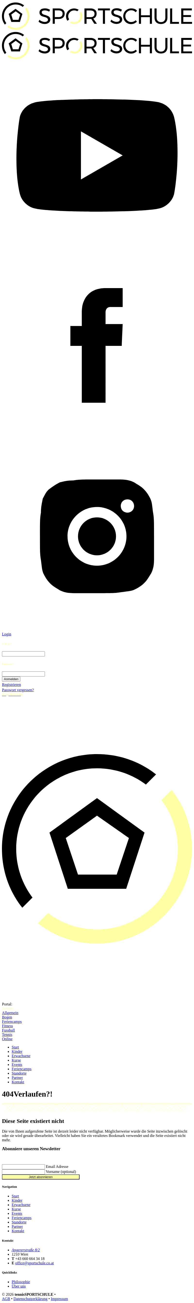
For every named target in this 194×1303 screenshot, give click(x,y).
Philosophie (21, 1282)
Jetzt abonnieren (41, 1177)
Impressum (59, 1299)
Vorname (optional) (61, 1172)
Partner (17, 1078)
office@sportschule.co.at (34, 1263)
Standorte (19, 1073)
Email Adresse (57, 1167)
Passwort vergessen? (18, 690)
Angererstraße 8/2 (26, 1250)
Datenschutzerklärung (30, 1299)
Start (15, 1047)
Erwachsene (21, 1056)
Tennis (7, 1035)
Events (17, 1065)
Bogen (7, 1017)
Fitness (7, 1026)
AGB (6, 1299)
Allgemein (10, 1013)
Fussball (8, 1030)
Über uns (19, 1286)
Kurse (16, 1060)
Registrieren (11, 685)
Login (6, 634)
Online (7, 1039)
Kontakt (18, 1082)
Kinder (17, 1051)
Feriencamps (12, 1021)
